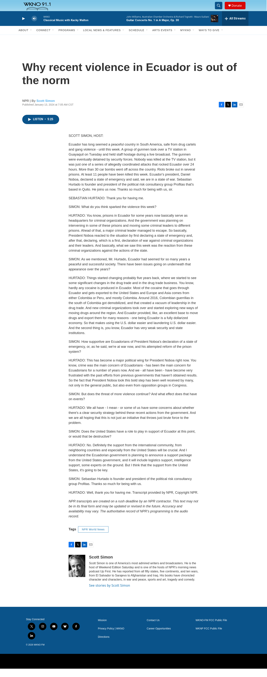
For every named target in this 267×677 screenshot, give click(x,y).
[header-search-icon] (220, 10)
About (23, 38)
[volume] (34, 27)
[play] (23, 27)
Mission (102, 628)
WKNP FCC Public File (209, 637)
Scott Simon (46, 109)
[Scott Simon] (77, 574)
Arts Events (162, 38)
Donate (239, 10)
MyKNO (185, 38)
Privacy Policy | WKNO (111, 637)
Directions (103, 645)
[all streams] (235, 26)
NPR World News (93, 537)
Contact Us (153, 628)
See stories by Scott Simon (109, 593)
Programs (66, 38)
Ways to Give (209, 38)
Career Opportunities (159, 637)
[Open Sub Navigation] (31, 38)
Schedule (136, 38)
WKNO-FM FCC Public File (211, 628)
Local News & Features (102, 38)
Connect (43, 38)
